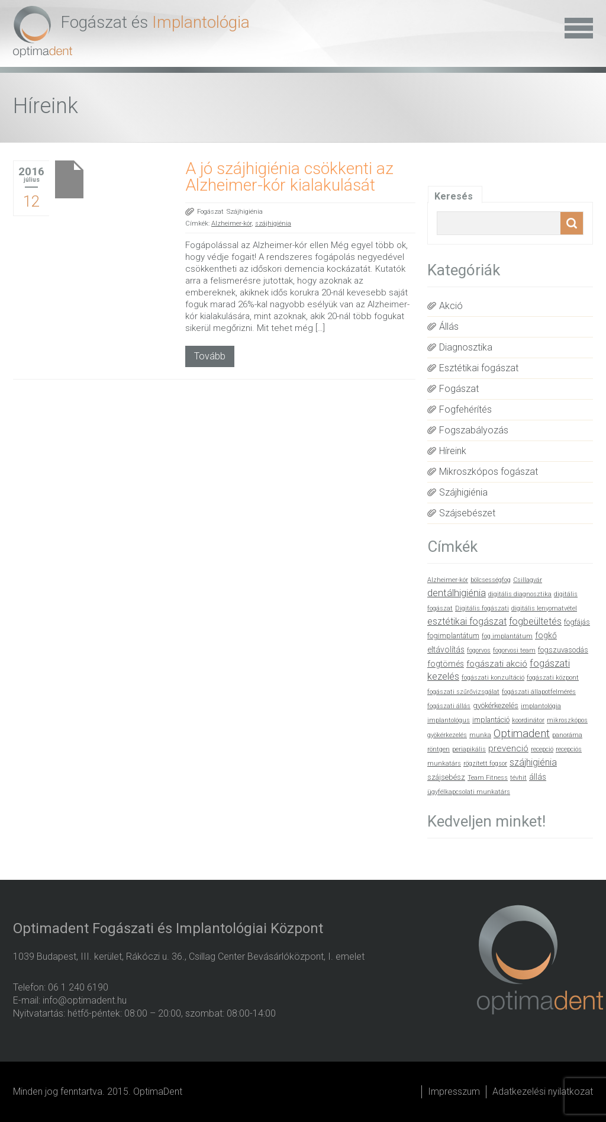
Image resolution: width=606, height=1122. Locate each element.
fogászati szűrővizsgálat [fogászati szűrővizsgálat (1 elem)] (463, 692)
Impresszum (454, 1091)
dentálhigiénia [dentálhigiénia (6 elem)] (456, 593)
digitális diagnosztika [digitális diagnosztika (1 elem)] (520, 594)
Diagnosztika (465, 347)
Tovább (209, 356)
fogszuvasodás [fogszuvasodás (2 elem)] (563, 649)
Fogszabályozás (473, 430)
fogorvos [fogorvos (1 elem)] (479, 650)
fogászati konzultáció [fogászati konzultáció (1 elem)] (493, 677)
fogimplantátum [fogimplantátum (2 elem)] (453, 635)
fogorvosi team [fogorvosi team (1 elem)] (514, 650)
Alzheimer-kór (231, 223)
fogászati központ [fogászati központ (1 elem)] (553, 677)
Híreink (452, 450)
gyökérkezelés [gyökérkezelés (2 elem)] (495, 705)
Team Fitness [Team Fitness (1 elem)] (488, 778)
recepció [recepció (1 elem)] (542, 749)
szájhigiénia (273, 223)
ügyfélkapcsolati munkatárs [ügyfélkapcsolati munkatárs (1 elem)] (468, 792)
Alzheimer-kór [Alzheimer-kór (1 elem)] (447, 580)
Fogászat (210, 212)
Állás (449, 326)
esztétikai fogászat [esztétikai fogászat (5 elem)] (467, 621)
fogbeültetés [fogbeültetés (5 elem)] (535, 621)
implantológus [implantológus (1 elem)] (448, 720)
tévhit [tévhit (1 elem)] (518, 778)
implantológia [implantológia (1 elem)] (541, 706)
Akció (451, 305)
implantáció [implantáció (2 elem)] (491, 719)
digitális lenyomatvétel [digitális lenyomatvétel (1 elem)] (544, 608)
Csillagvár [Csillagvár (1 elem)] (527, 580)
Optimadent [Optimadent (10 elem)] (522, 733)
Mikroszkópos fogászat (488, 471)
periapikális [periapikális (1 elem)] (469, 749)
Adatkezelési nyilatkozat (542, 1091)
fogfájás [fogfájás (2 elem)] (577, 622)
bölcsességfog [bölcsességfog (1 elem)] (490, 580)
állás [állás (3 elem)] (537, 777)
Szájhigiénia (245, 212)
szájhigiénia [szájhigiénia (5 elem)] (533, 762)
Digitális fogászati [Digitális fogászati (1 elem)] (482, 608)
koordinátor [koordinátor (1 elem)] (528, 720)
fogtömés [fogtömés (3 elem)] (445, 663)
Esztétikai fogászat (478, 368)
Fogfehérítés (465, 409)
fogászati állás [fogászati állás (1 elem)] (448, 706)
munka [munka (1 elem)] (480, 735)
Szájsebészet (467, 513)
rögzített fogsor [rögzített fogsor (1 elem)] (485, 763)
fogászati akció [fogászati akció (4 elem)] (496, 663)
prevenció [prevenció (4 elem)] (508, 748)
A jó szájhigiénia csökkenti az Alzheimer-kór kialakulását (289, 177)
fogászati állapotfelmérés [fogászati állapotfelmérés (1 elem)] (539, 692)
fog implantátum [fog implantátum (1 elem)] (507, 636)
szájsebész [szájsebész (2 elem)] (446, 777)
